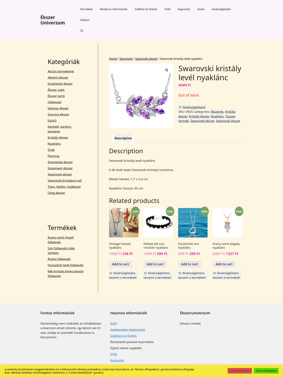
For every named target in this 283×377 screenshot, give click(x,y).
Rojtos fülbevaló (59, 259)
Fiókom (85, 20)
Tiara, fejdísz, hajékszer (64, 187)
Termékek (86, 9)
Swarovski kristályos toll (65, 180)
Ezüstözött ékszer (60, 84)
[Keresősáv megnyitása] (82, 30)
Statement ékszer (60, 168)
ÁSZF (113, 323)
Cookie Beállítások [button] (240, 370)
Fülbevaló (54, 102)
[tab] (123, 138)
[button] (192, 107)
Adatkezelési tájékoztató (127, 329)
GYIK (167, 9)
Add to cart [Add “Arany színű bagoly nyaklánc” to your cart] (224, 264)
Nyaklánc (217, 116)
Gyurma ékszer (58, 114)
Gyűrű (52, 120)
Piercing (53, 156)
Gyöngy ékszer (58, 108)
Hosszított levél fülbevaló (66, 265)
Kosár (200, 9)
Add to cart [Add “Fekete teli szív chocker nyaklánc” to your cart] (155, 264)
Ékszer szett (56, 90)
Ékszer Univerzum (52, 20)
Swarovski (126, 59)
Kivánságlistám (221, 9)
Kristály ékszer (199, 116)
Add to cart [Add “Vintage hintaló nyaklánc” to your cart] (120, 264)
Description (123, 138)
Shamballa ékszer (60, 162)
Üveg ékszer (56, 193)
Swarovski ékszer (146, 59)
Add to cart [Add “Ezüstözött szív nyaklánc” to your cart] (189, 264)
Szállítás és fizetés (146, 9)
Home (113, 59)
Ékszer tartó (56, 96)
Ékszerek (217, 112)
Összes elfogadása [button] (266, 370)
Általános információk (113, 9)
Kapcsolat (184, 9)
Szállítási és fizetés (123, 336)
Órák (51, 150)
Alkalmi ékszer (58, 77)
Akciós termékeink (61, 71)
